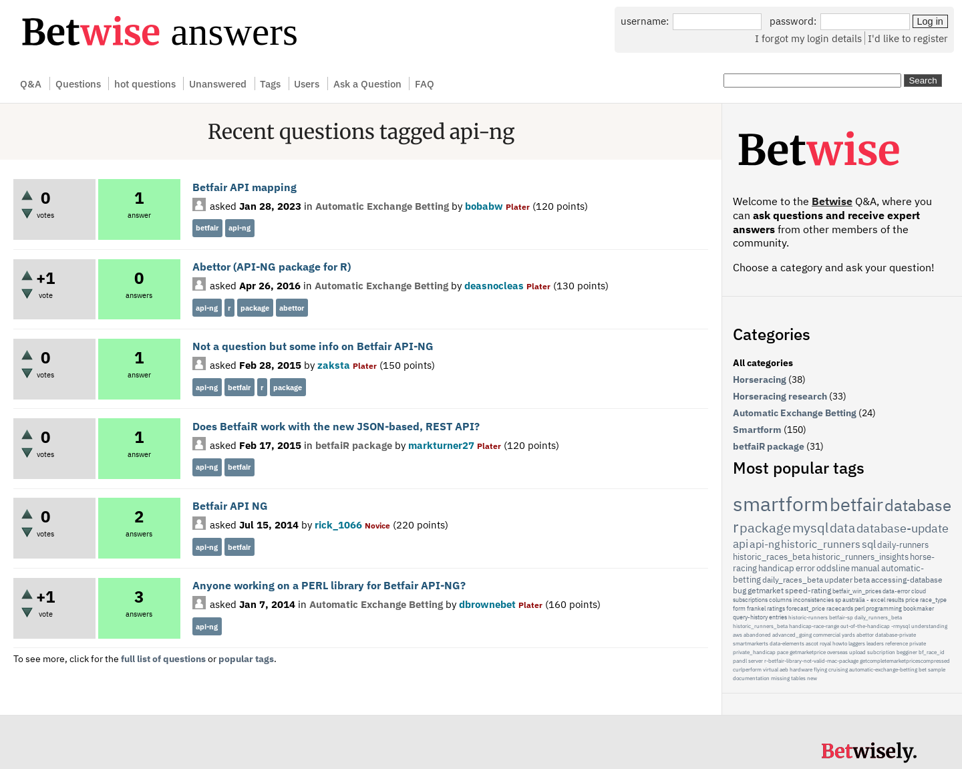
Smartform (757, 430)
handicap (776, 568)
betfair (207, 228)
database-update (902, 528)
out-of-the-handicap (865, 626)
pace (782, 652)
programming (884, 608)
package (254, 308)
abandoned (757, 634)
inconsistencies (813, 599)
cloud (918, 591)
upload (857, 652)
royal (825, 643)
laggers (856, 643)
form (739, 608)
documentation (751, 678)
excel (877, 599)
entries (778, 617)
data (842, 528)
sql (869, 544)
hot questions (145, 83)
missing (780, 678)
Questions (78, 83)
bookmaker (918, 608)
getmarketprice (808, 652)
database (918, 505)
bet (923, 669)
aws (737, 634)
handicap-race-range (814, 626)
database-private (895, 634)
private (917, 643)
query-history (750, 617)
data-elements (787, 643)
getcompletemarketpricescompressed (905, 660)
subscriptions (750, 599)
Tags (270, 83)
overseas (837, 652)
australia (853, 599)
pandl (740, 660)
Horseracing (759, 379)
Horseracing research (780, 396)
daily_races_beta (792, 580)
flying (820, 669)
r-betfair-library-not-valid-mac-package (811, 660)
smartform (780, 503)
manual (865, 568)
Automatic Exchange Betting (382, 205)
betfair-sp (841, 617)
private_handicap (754, 652)
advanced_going (792, 634)
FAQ (424, 83)
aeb (784, 669)
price (912, 599)
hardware (801, 669)
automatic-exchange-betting (883, 669)
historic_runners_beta (760, 626)
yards (848, 634)
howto (839, 643)
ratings (776, 608)
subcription (881, 652)
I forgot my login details (808, 38)
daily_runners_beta (878, 617)
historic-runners (808, 617)
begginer (907, 652)
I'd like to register (908, 38)
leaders (875, 643)
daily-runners (903, 545)
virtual (770, 669)
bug (739, 590)
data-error (896, 591)
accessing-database (907, 580)
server (755, 660)
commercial (826, 634)
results (895, 599)
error (805, 568)
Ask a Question (367, 83)
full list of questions (163, 659)
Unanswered (218, 83)
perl (859, 608)
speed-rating (808, 590)
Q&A (30, 83)
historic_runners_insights (860, 557)
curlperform (747, 669)
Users (306, 83)
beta (862, 580)
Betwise (832, 201)
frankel (756, 608)
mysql (810, 527)
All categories (763, 363)
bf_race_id (932, 652)
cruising (838, 669)
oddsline (833, 568)
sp (838, 599)
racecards (839, 608)
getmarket (766, 590)
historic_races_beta (771, 557)
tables (798, 678)
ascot (812, 643)
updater (838, 580)
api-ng (239, 228)
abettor (291, 308)
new (812, 678)
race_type (933, 599)
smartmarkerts (750, 643)
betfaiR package (353, 445)
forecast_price (805, 608)
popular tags (246, 659)
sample (936, 669)
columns (780, 599)
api (740, 543)
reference (896, 643)
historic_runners (820, 544)
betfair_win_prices (856, 591)
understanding (929, 626)
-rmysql (900, 626)
